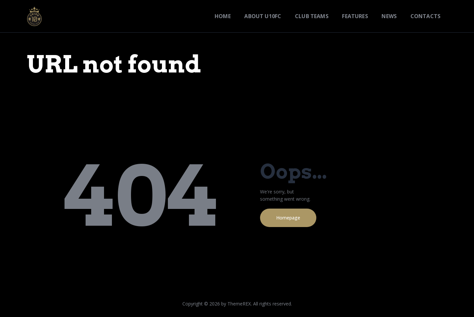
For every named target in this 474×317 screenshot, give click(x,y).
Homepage (288, 218)
